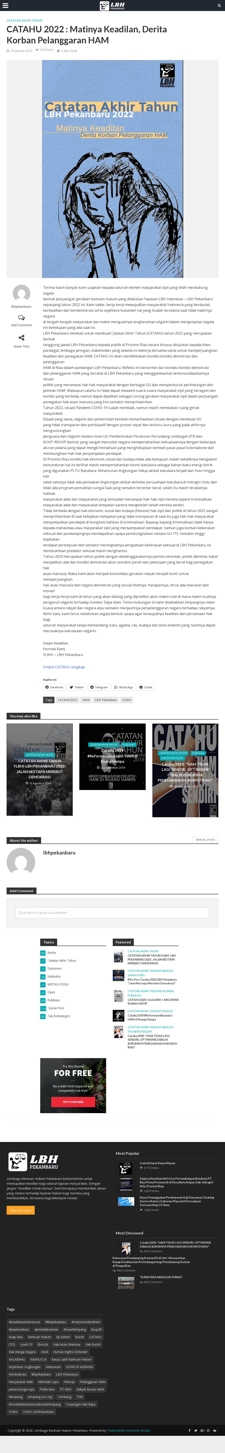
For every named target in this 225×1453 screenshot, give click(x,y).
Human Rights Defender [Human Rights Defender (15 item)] (70, 1369)
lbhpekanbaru (21, 306)
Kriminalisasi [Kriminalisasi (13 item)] (17, 1391)
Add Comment (21, 325)
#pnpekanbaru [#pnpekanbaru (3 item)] (19, 1346)
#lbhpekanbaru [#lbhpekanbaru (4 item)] (55, 1339)
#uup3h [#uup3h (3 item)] (96, 1346)
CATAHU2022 (67, 700)
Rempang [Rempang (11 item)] (15, 1414)
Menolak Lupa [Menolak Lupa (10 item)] (48, 1399)
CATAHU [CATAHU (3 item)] (95, 1354)
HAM (85, 700)
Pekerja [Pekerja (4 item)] (69, 1399)
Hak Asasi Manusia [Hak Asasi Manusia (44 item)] (66, 1361)
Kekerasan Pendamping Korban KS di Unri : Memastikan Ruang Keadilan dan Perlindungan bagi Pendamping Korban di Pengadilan (149, 1279)
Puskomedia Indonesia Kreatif (128, 1448)
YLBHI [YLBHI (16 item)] (13, 1429)
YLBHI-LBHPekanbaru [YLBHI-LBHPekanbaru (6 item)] (38, 1429)
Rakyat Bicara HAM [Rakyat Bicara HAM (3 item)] (90, 1406)
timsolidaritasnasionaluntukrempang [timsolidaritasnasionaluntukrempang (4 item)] (34, 1421)
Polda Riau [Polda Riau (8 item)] (47, 1406)
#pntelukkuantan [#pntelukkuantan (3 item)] (46, 1346)
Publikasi (130, 745)
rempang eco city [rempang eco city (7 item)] (40, 1414)
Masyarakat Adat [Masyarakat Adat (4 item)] (21, 1399)
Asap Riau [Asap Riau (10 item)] (16, 1354)
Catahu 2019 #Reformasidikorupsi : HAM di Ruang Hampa (112, 756)
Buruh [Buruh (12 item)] (79, 1354)
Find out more (20, 1219)
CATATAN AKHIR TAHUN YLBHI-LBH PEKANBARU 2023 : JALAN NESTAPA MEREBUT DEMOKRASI (39, 769)
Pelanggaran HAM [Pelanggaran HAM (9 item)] (92, 1399)
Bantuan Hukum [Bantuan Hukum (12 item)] (39, 1354)
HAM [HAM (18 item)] (44, 1369)
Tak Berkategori (173, 759)
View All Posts (205, 840)
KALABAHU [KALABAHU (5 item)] (17, 1376)
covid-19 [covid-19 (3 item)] (26, 1361)
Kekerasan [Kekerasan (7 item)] (53, 1384)
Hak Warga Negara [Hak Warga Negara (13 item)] (22, 1369)
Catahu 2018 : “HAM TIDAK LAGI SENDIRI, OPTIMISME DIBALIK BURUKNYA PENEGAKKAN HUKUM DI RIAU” (185, 772)
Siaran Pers (136, 976)
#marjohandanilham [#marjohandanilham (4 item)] (86, 1339)
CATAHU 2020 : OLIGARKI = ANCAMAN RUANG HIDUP (148, 1008)
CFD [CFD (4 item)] (12, 1361)
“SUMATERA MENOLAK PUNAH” (163, 1295)
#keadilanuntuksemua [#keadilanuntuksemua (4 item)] (24, 1339)
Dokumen (166, 997)
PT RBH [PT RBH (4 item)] (65, 1406)
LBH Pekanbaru (106, 700)
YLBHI (126, 700)
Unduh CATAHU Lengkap (64, 667)
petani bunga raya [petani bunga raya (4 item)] (21, 1406)
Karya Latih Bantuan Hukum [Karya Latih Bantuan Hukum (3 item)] (72, 1376)
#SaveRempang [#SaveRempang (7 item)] (75, 1346)
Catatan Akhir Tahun (24, 20)
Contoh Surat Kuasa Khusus (160, 1172)
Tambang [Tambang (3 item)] (64, 1414)
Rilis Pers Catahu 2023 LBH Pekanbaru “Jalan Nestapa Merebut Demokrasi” (147, 985)
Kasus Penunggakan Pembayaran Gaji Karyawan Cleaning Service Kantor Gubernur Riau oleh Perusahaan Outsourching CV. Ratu (174, 1212)
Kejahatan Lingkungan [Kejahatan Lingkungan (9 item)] (24, 1384)
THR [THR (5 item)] (79, 1414)
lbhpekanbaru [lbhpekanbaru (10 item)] (41, 1391)
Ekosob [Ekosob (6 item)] (43, 1361)
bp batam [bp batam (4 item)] (63, 1354)
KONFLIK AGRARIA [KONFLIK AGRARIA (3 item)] (79, 1384)
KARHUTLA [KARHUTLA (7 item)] (38, 1376)
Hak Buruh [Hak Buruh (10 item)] (92, 1361)
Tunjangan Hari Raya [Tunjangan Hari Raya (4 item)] (80, 1421)
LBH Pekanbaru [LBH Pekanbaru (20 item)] (67, 1391)
